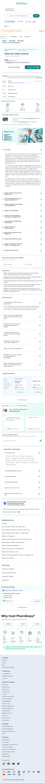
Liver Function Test (28, 460)
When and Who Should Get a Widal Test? (13, 526)
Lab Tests (2, 36)
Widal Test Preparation (8, 536)
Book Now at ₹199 (33, 67)
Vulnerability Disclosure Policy (9, 744)
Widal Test (8, 458)
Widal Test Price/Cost (8, 558)
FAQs (3, 733)
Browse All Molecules (7, 728)
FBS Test (8, 460)
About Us (4, 660)
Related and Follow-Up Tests (10, 552)
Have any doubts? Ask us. (9, 572)
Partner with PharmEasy (8, 667)
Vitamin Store (5, 689)
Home (4, 41)
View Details (20, 392)
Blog (3, 665)
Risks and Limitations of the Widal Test (13, 548)
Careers (4, 662)
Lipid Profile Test (10, 462)
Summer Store (5, 687)
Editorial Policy (6, 740)
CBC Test (18, 462)
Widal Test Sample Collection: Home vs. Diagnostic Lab (17, 555)
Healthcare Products (7, 676)
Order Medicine (6, 673)
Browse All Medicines (7, 726)
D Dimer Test (25, 462)
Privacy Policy (5, 742)
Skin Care (4, 715)
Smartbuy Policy (6, 756)
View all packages (22, 399)
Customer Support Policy (8, 751)
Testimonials (5, 580)
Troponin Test (28, 456)
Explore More (5, 720)
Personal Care (5, 691)
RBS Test (31, 458)
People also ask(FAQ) (8, 569)
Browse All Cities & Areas (8, 731)
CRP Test (14, 460)
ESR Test (21, 456)
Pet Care (4, 694)
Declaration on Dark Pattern (9, 749)
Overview (4, 523)
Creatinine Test (24, 458)
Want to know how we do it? (11, 512)
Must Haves (5, 684)
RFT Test (8, 456)
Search (36, 15)
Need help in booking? (14, 67)
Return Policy (5, 754)
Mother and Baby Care (8, 706)
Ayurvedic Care (6, 703)
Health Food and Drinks (8, 696)
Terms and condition (7, 747)
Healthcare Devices (7, 713)
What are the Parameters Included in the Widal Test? (17, 539)
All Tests (21, 41)
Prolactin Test (33, 462)
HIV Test (20, 460)
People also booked (7, 576)
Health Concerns (6, 717)
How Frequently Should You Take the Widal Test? (16, 530)
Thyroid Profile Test (11, 464)
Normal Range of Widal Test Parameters (13, 542)
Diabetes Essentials (7, 699)
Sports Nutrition (6, 710)
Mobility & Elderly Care (8, 708)
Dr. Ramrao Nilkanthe (29, 118)
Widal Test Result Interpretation (11, 545)
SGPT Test (14, 456)
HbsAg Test (15, 458)
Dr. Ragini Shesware (22, 121)
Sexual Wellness (6, 701)
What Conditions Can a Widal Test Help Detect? (15, 533)
